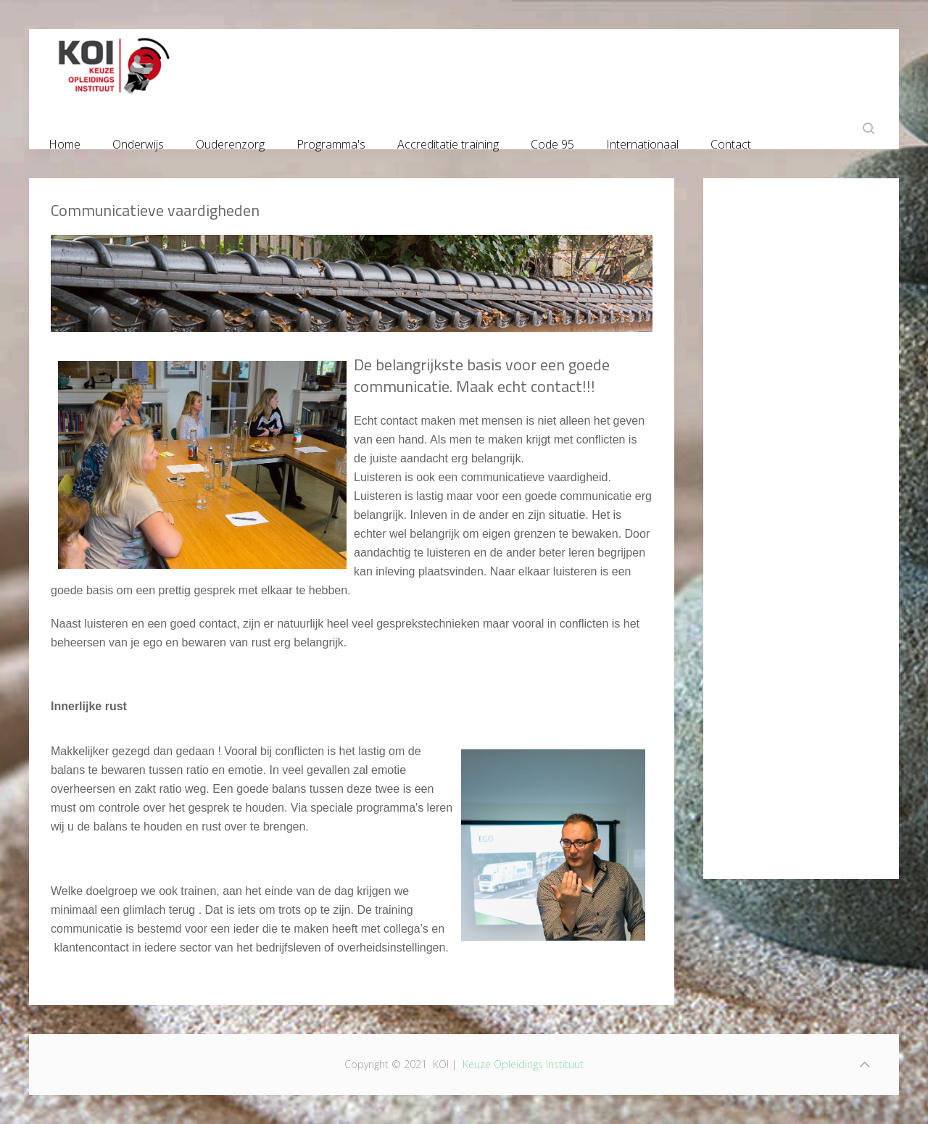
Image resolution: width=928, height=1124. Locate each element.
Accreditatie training (448, 141)
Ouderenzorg (230, 141)
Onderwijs (138, 141)
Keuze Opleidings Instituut (523, 1064)
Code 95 (552, 141)
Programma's (331, 141)
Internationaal (642, 141)
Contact (730, 141)
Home (64, 141)
